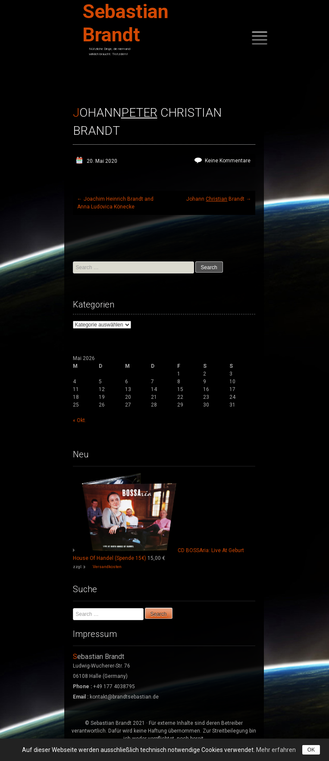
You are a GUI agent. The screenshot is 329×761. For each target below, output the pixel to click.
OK (311, 750)
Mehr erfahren (276, 749)
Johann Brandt (218, 199)
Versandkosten (107, 566)
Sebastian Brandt (125, 23)
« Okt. (79, 420)
